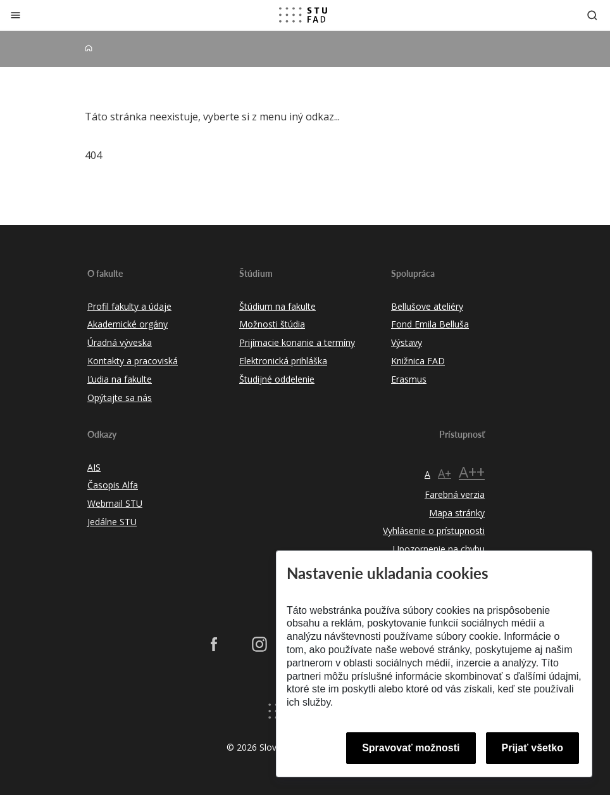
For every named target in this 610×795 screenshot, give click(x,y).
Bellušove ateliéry (427, 306)
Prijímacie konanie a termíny (297, 342)
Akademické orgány (127, 324)
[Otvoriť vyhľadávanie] (592, 15)
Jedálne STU (112, 522)
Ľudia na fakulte (119, 379)
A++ (472, 471)
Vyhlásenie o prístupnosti (434, 531)
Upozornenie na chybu (439, 549)
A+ (444, 473)
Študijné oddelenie (276, 379)
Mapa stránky (457, 513)
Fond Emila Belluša (430, 324)
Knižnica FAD (418, 361)
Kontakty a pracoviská (132, 361)
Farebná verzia (455, 494)
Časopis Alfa (112, 485)
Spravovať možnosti (410, 747)
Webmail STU (114, 503)
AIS (94, 467)
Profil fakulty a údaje (129, 306)
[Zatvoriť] (15, 15)
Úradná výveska (119, 342)
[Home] (88, 48)
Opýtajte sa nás (119, 397)
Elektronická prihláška (283, 361)
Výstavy (406, 342)
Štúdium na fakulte (277, 306)
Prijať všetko (533, 747)
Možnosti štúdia (272, 324)
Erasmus (408, 379)
